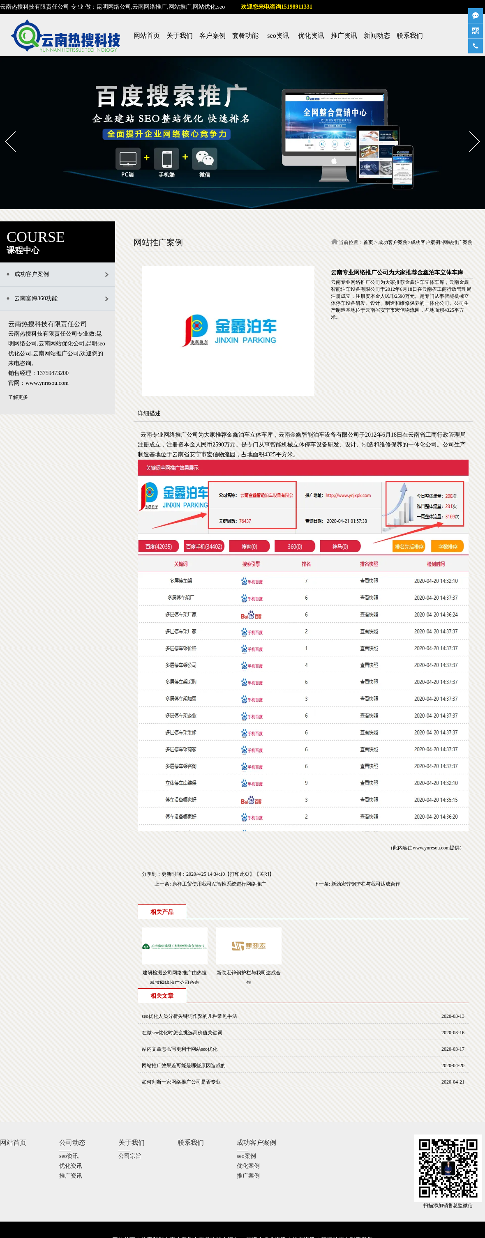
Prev (5, 128)
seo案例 (246, 1156)
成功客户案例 (393, 242)
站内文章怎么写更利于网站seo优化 (179, 1049)
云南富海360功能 (36, 298)
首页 (368, 242)
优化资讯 (311, 35)
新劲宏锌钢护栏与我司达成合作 (365, 884)
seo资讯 (278, 35)
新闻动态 (377, 35)
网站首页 (147, 35)
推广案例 (248, 1176)
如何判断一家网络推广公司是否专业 (181, 1082)
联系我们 (410, 35)
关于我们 (179, 35)
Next (469, 128)
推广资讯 (344, 35)
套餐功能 (245, 35)
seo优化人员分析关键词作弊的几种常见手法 (189, 1016)
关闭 (264, 874)
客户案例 (212, 35)
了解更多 (18, 397)
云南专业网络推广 (164, 435)
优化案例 (248, 1166)
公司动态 (72, 1142)
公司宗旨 (129, 1156)
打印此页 (239, 874)
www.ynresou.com (431, 848)
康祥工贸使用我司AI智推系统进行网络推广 (219, 884)
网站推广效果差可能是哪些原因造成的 (184, 1065)
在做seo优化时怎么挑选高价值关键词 (182, 1033)
